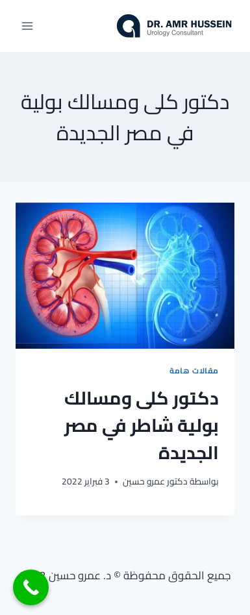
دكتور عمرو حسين (155, 481)
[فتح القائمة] (28, 26)
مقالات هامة (194, 370)
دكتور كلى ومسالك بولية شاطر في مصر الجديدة (141, 425)
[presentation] (125, 276)
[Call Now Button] (31, 587)
